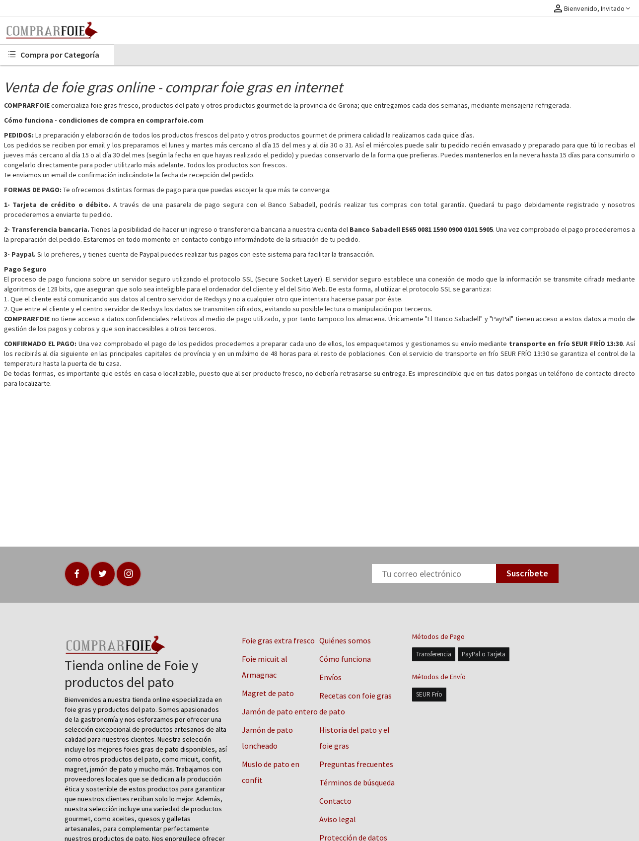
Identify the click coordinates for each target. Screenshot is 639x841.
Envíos (330, 677)
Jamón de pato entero (280, 711)
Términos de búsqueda (357, 782)
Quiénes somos (345, 640)
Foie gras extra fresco (278, 640)
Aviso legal (337, 819)
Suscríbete (527, 573)
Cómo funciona (345, 659)
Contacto (335, 801)
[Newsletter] (434, 573)
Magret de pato (268, 693)
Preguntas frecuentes (356, 764)
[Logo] (57, 30)
